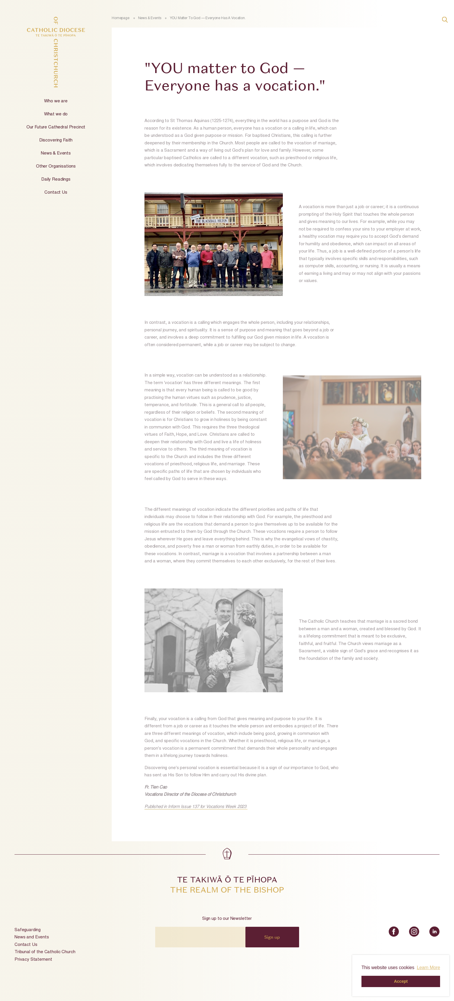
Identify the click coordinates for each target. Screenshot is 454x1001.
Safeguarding (28, 930)
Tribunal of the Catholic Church (45, 952)
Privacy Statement (33, 960)
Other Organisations (56, 166)
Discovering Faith (56, 140)
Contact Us (55, 192)
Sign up (272, 937)
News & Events (56, 153)
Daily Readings (55, 179)
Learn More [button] (428, 967)
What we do (56, 114)
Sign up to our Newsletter (227, 919)
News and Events (32, 937)
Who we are (56, 101)
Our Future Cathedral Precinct (56, 127)
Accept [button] (401, 981)
